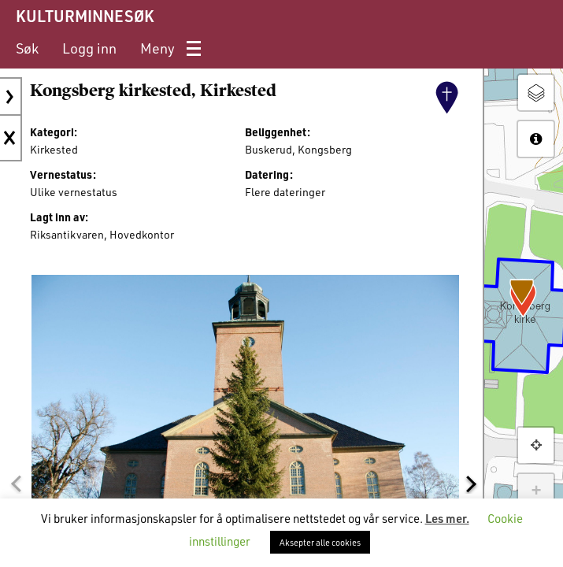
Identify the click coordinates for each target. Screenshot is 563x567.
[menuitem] (27, 48)
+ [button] (536, 491)
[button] (15, 483)
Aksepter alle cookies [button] (320, 542)
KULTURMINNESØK (85, 16)
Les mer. (447, 518)
